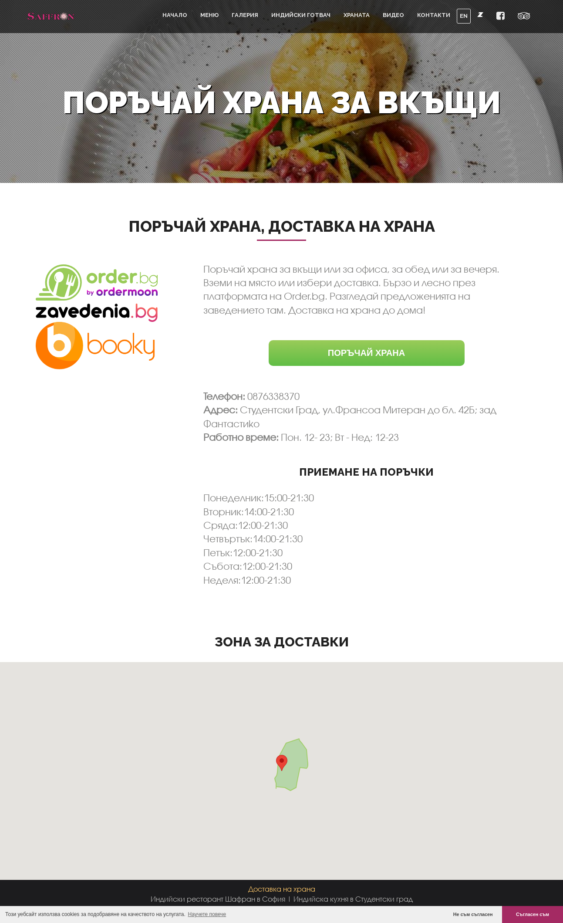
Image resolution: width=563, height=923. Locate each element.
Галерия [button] (245, 15)
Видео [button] (393, 15)
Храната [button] (357, 15)
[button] (500, 16)
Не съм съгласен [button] (473, 914)
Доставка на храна (281, 889)
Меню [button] (209, 15)
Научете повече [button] (207, 914)
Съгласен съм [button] (532, 914)
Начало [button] (174, 15)
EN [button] (464, 16)
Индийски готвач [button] (300, 15)
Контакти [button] (433, 15)
